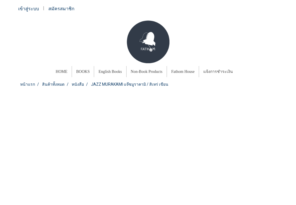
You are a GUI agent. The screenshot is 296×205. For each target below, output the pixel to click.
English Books (110, 71)
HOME (61, 71)
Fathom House (182, 71)
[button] (242, 71)
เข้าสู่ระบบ (28, 8)
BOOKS (83, 71)
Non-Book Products (147, 71)
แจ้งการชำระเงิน (218, 71)
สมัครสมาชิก (61, 8)
